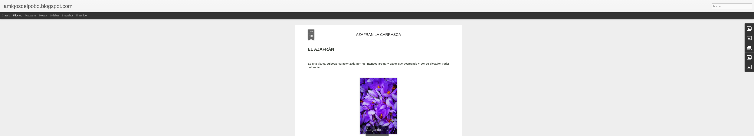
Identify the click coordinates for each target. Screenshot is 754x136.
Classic (6, 15)
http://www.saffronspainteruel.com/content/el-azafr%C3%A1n (343, 101)
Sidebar (54, 15)
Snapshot (67, 15)
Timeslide (81, 15)
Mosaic (43, 15)
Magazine (31, 15)
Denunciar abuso (404, 134)
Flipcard (17, 15)
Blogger (391, 134)
